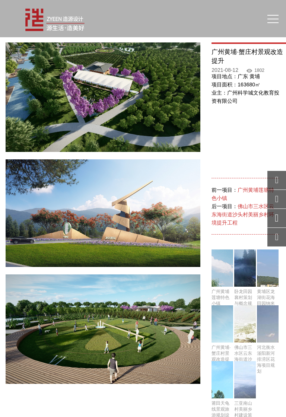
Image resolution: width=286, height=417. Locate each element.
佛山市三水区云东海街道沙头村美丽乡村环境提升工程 (243, 214)
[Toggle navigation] (273, 18)
